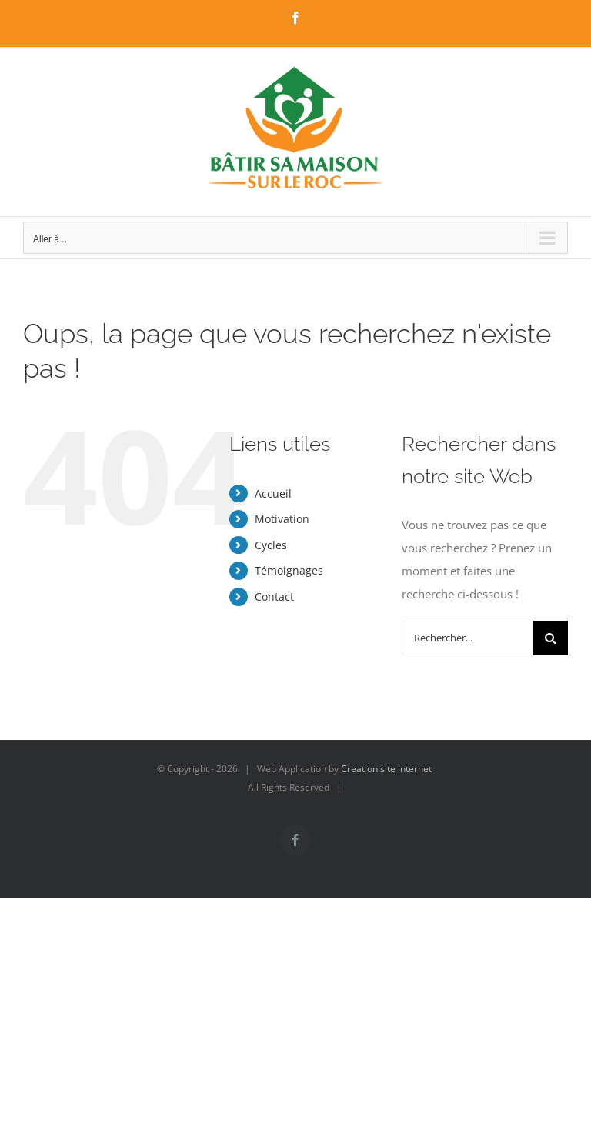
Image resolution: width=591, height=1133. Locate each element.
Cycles (271, 545)
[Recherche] (550, 638)
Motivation (282, 519)
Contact (274, 596)
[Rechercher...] (467, 638)
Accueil (273, 493)
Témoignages (289, 570)
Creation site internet (386, 768)
